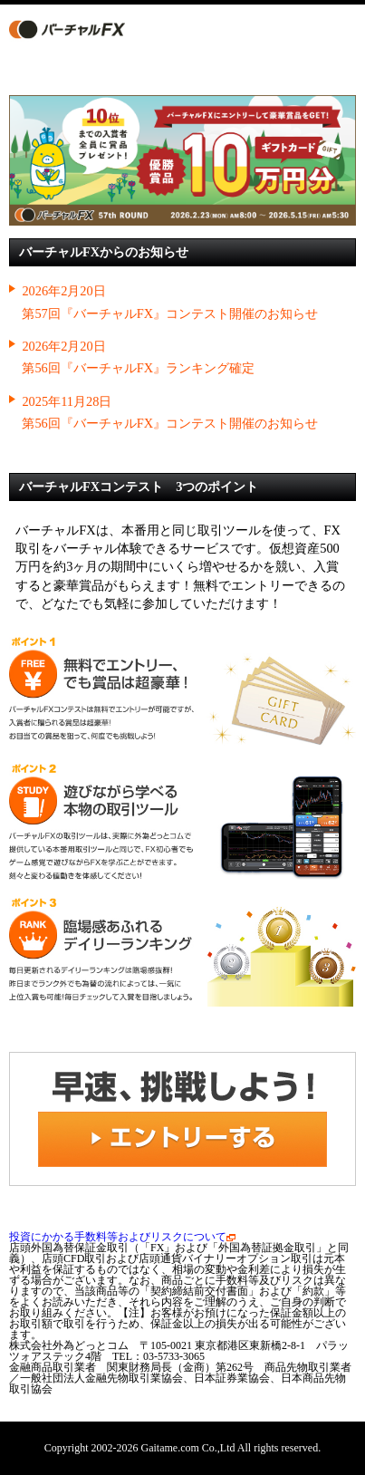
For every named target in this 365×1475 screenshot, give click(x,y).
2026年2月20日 (63, 291)
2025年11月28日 (66, 401)
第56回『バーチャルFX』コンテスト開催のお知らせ (170, 423)
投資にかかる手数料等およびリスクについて (122, 1236)
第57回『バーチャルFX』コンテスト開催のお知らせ (170, 313)
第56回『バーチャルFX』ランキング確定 (138, 368)
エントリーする (235, 29)
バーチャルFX (82, 29)
